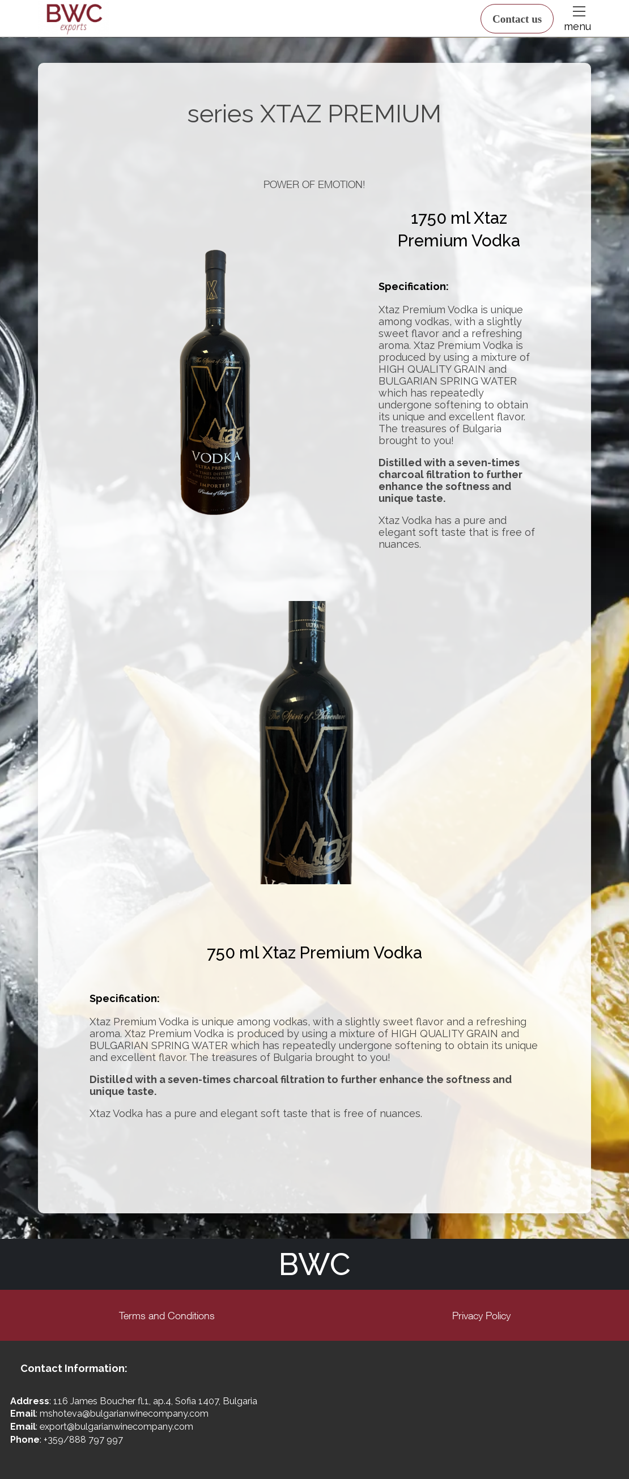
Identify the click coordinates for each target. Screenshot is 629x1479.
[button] (577, 11)
